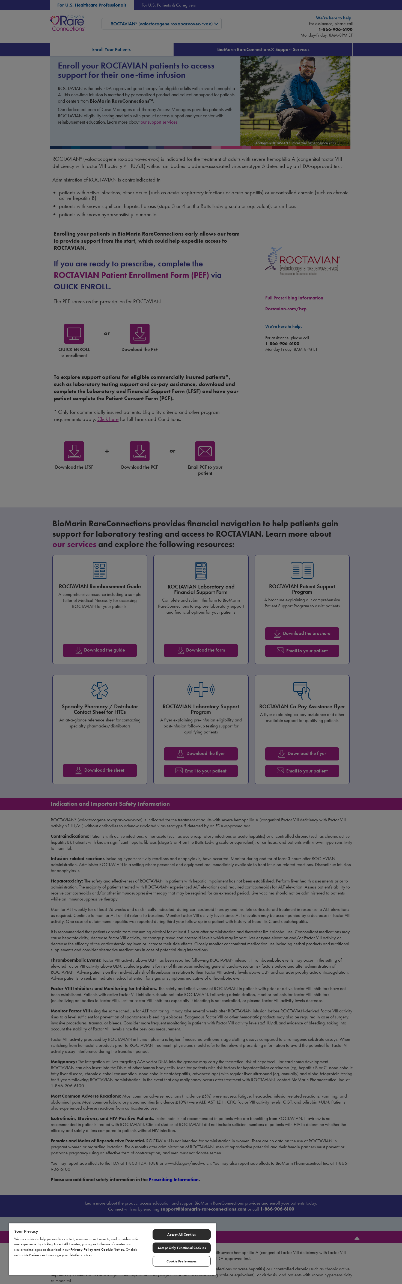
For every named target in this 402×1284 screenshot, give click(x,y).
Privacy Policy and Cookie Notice (97, 1249)
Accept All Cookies (181, 1234)
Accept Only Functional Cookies (181, 1248)
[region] (112, 1249)
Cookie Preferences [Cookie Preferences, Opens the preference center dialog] (181, 1261)
